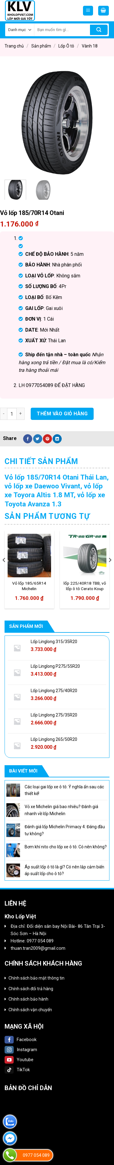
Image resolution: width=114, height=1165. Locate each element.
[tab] (57, 462)
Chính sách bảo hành (28, 999)
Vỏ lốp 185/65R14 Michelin (29, 586)
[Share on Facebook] (27, 438)
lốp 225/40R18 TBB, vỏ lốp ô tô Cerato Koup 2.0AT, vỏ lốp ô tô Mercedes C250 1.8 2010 (85, 586)
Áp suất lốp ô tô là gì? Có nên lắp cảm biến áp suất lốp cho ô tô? (64, 870)
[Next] (110, 572)
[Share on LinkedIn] (57, 438)
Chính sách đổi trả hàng (31, 988)
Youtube (19, 1059)
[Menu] (88, 11)
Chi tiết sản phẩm (41, 461)
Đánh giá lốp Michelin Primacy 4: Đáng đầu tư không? (65, 830)
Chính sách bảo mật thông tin (36, 978)
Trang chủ (14, 46)
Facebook (20, 1039)
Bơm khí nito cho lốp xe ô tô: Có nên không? (66, 846)
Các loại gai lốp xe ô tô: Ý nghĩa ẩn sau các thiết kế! (64, 790)
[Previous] (4, 572)
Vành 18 (90, 46)
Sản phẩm (41, 46)
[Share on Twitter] (37, 438)
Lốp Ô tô (66, 46)
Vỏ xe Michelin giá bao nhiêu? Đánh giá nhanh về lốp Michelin (61, 810)
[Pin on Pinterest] (47, 438)
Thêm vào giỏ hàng (62, 414)
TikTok (17, 1069)
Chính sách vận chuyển (30, 1009)
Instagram (21, 1049)
